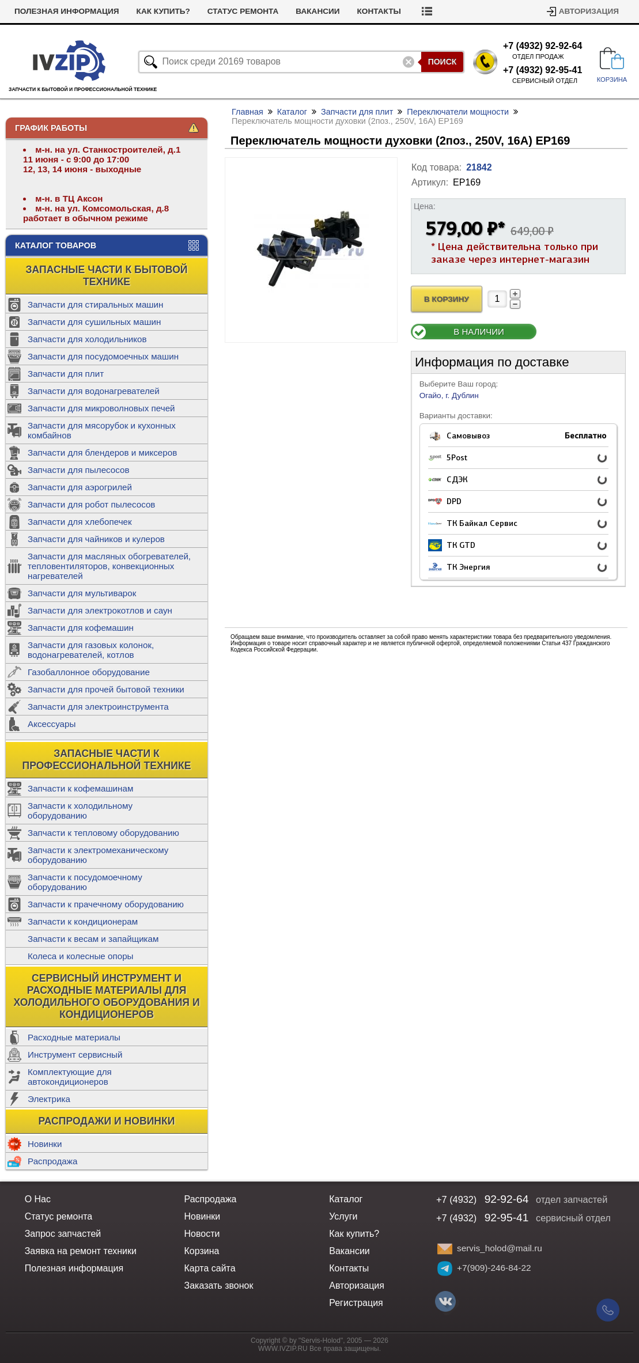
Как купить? (163, 11)
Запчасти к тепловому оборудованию (103, 833)
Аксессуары (51, 724)
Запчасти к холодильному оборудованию (80, 810)
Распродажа (52, 1161)
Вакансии (317, 11)
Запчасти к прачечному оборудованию (106, 904)
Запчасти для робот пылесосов (91, 504)
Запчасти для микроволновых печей (101, 408)
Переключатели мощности (458, 111)
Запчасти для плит (66, 373)
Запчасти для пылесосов (79, 470)
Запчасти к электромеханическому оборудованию (98, 855)
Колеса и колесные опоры (81, 956)
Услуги (343, 1216)
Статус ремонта (243, 11)
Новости (202, 1234)
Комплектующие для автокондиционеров (70, 1076)
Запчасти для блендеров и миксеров (102, 452)
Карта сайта (210, 1268)
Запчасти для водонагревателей (94, 391)
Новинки (45, 1144)
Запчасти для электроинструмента (98, 706)
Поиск (442, 61)
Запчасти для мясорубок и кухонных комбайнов (102, 430)
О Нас (38, 1199)
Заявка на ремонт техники (81, 1251)
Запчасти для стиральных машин (95, 304)
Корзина (202, 1251)
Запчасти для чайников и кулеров (96, 539)
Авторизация (589, 11)
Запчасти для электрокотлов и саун (100, 610)
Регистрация (356, 1303)
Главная (247, 111)
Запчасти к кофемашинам (80, 788)
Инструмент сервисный (75, 1054)
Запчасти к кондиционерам (83, 921)
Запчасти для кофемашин (81, 628)
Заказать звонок (219, 1285)
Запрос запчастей (63, 1234)
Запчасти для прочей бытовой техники (106, 689)
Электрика (49, 1099)
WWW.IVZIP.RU (283, 1349)
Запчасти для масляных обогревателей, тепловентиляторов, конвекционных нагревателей (109, 566)
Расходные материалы (74, 1037)
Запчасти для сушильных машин (94, 322)
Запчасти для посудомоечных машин (103, 356)
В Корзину (446, 299)
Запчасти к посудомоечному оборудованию (85, 882)
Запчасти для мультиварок (82, 593)
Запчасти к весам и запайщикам (93, 939)
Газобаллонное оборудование (89, 672)
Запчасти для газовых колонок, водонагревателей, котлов (91, 650)
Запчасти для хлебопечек (80, 522)
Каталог (292, 111)
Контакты (379, 11)
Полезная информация (66, 11)
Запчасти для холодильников (87, 339)
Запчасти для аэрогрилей (80, 487)
